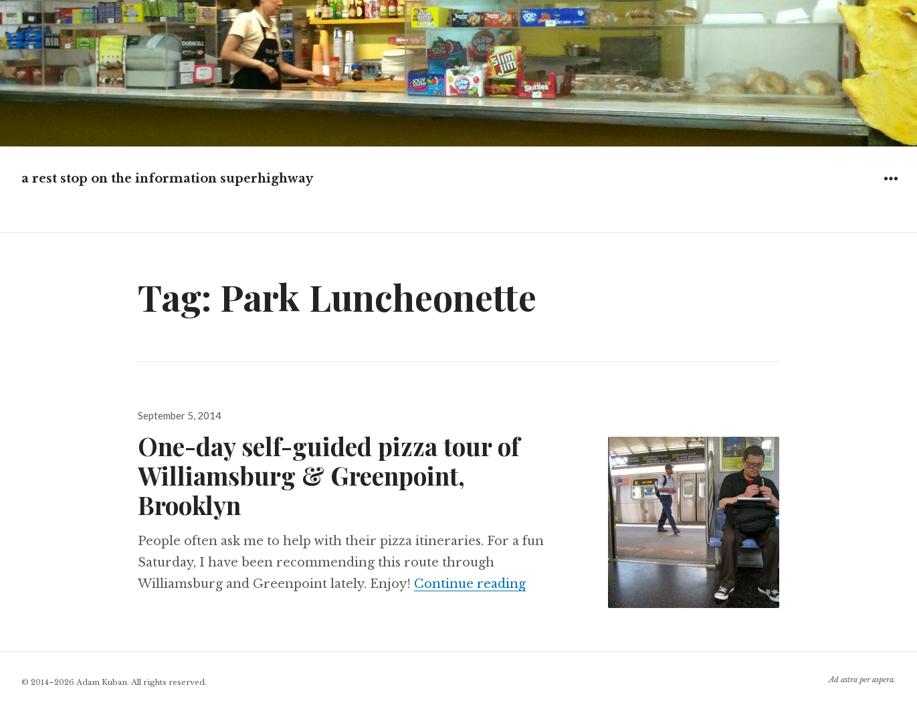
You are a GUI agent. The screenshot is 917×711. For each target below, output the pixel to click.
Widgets (890, 188)
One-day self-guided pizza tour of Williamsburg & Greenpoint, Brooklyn (329, 475)
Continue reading (470, 584)
